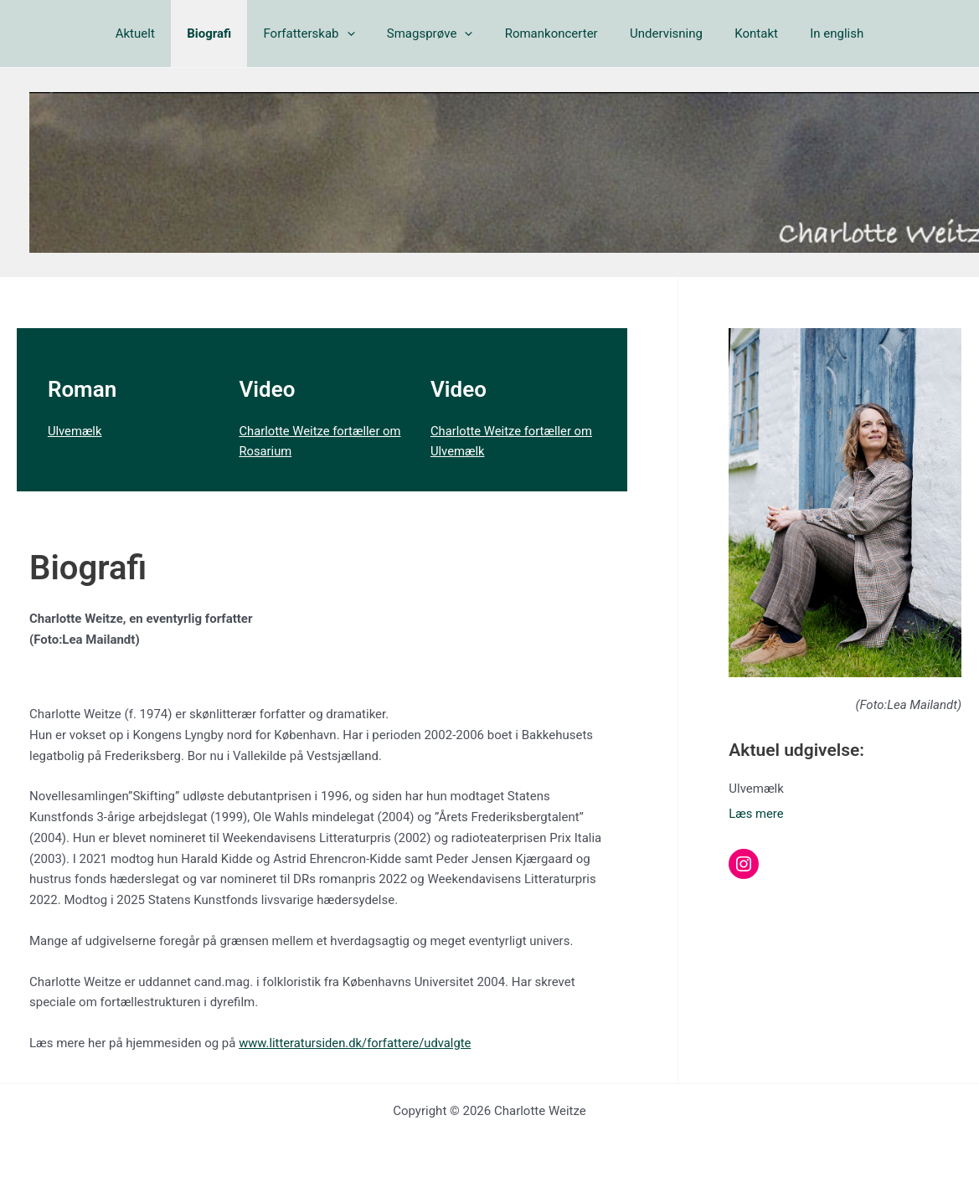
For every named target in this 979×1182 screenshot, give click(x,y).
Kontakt (738, 33)
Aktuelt (159, 33)
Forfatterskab (319, 33)
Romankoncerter (548, 33)
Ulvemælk (75, 431)
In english (812, 33)
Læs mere (756, 813)
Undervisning (656, 33)
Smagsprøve (433, 33)
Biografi (226, 33)
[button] (357, 33)
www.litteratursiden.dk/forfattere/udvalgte (357, 1043)
